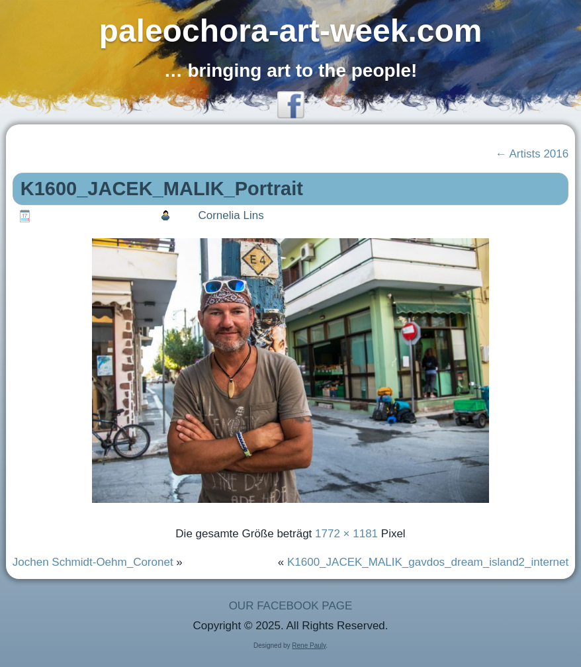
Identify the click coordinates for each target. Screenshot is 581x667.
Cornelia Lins (230, 215)
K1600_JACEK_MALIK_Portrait (162, 188)
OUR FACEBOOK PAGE (291, 606)
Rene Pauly (309, 645)
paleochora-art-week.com (290, 30)
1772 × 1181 (346, 533)
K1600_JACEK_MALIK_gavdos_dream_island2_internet (427, 562)
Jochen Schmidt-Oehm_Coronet (93, 562)
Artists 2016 (532, 154)
